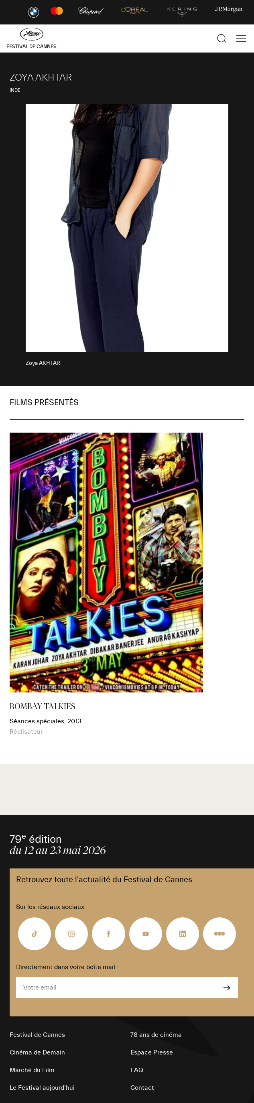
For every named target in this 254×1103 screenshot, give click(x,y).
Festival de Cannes (37, 1034)
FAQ (136, 1070)
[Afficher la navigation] (241, 38)
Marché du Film (32, 1070)
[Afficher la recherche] (221, 38)
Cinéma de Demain (37, 1052)
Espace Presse (151, 1052)
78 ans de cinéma (156, 1034)
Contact (142, 1087)
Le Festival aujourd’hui (42, 1087)
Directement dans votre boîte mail (65, 967)
